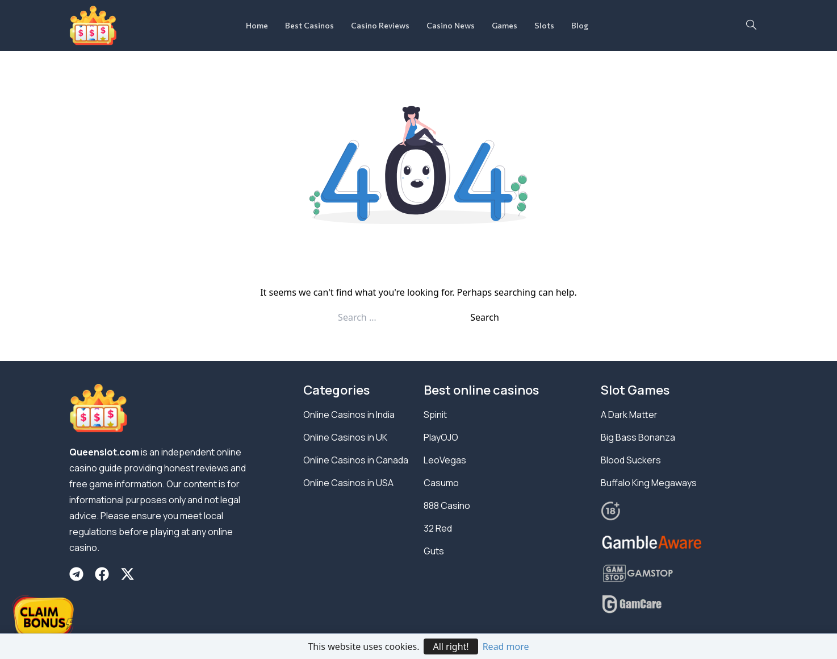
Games (504, 25)
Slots (544, 25)
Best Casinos (309, 25)
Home (257, 25)
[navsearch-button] (751, 25)
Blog (579, 25)
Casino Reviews (380, 25)
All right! (450, 646)
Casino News (450, 25)
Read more (506, 646)
